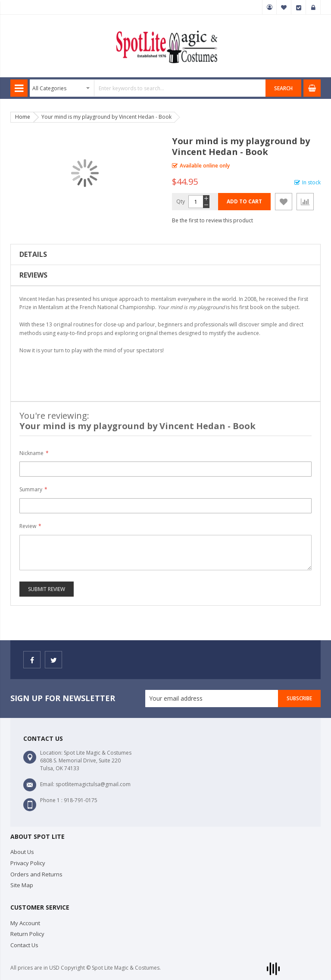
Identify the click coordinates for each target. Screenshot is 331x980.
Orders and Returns (36, 874)
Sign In (313, 7)
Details (33, 254)
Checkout (298, 7)
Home (22, 116)
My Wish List (284, 7)
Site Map (21, 885)
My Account (269, 7)
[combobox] (148, 88)
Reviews (33, 275)
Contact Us (24, 945)
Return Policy (27, 934)
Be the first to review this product (212, 220)
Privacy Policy (27, 863)
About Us (22, 852)
